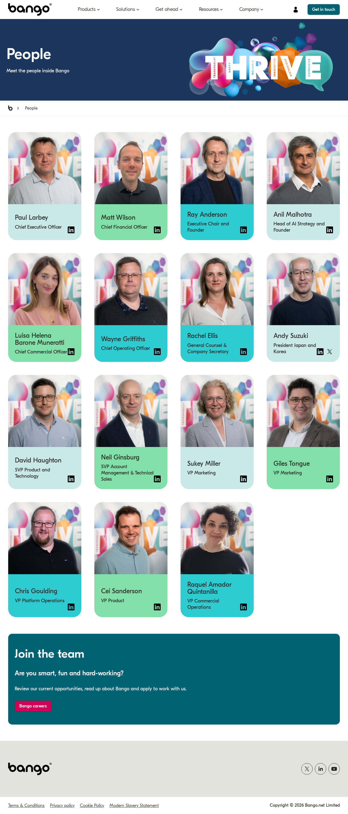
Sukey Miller (203, 463)
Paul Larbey (31, 218)
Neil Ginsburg (120, 457)
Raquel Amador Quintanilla (209, 588)
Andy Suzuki (291, 336)
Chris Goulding (36, 591)
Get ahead (167, 9)
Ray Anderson (207, 214)
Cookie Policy (92, 805)
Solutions (125, 9)
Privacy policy (62, 805)
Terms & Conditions (26, 805)
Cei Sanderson (121, 591)
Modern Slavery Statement (134, 805)
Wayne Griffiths (123, 339)
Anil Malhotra (293, 214)
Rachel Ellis (202, 336)
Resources (209, 9)
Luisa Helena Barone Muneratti (39, 339)
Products (86, 9)
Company (249, 9)
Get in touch (323, 9)
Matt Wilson (118, 218)
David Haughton (38, 460)
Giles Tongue (292, 463)
